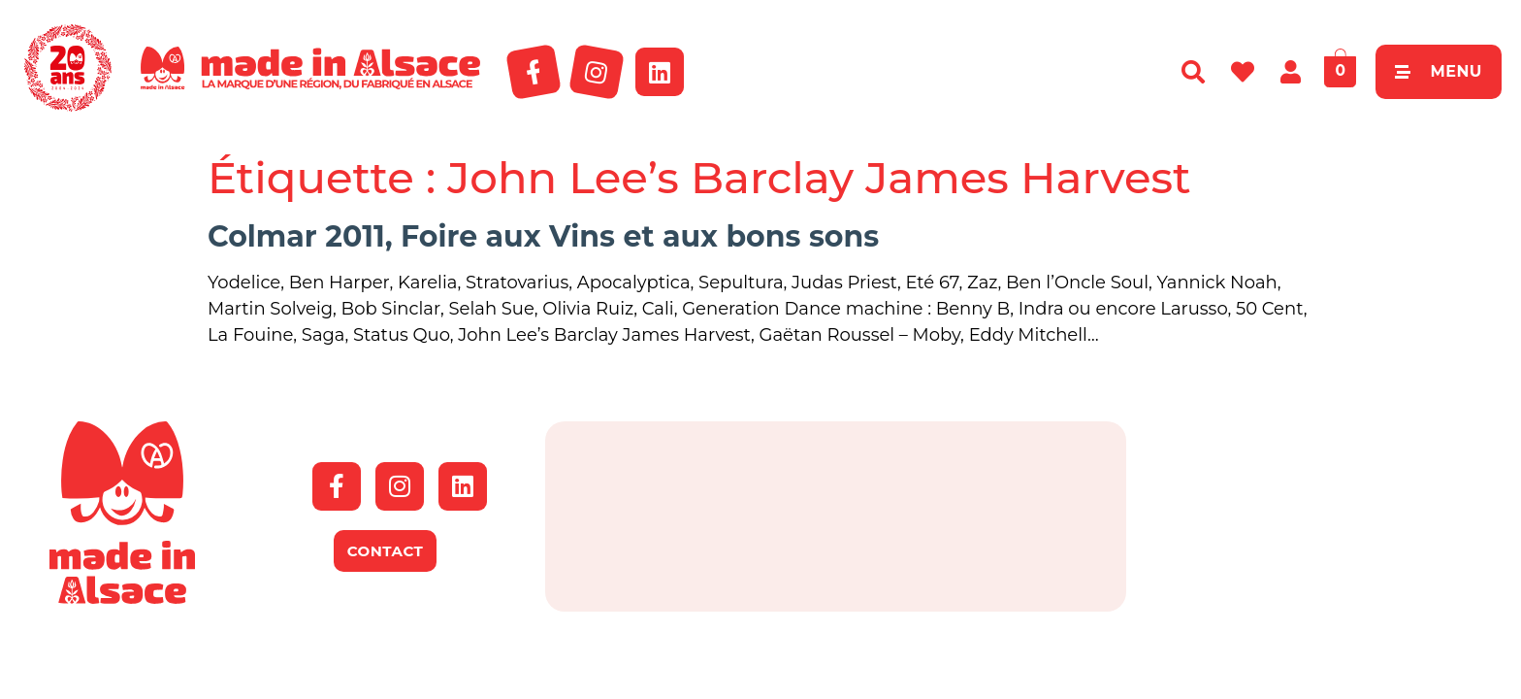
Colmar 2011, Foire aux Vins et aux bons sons (543, 236)
